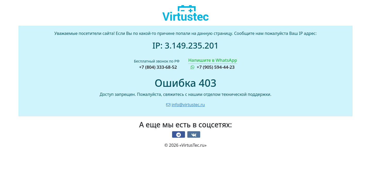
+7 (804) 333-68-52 (158, 67)
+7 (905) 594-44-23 (212, 63)
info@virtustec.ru (185, 104)
